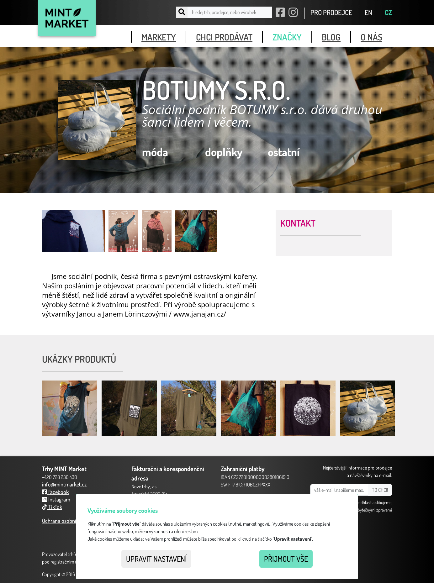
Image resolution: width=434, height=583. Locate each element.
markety (158, 37)
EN (368, 12)
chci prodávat (224, 37)
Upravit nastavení (156, 559)
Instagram (56, 499)
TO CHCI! (380, 490)
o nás (371, 37)
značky (287, 37)
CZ (388, 12)
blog (331, 37)
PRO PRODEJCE (331, 12)
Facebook (55, 491)
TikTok (52, 506)
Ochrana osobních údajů (68, 520)
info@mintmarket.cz (64, 484)
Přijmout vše (286, 559)
